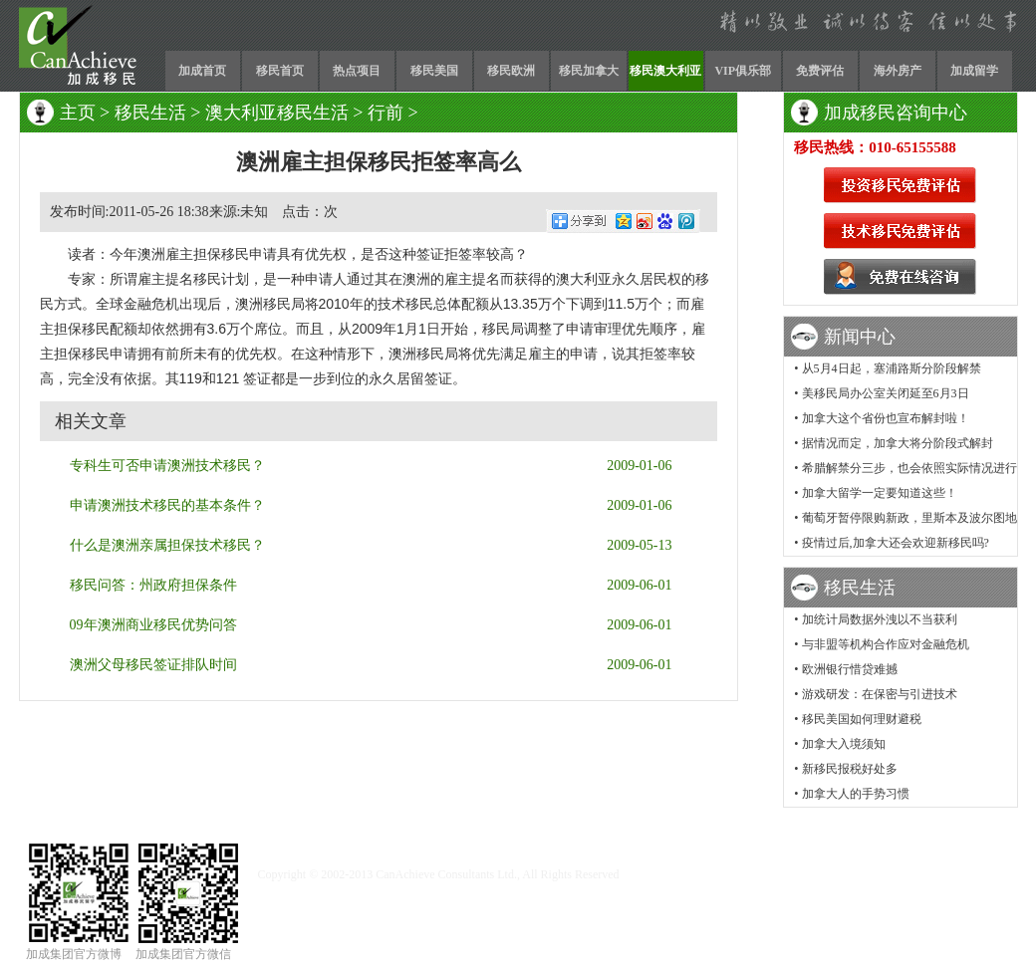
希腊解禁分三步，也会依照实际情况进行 (909, 468)
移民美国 (434, 71)
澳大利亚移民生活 (277, 112)
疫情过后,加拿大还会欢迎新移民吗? (895, 543)
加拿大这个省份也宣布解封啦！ (885, 418)
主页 (78, 112)
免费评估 (820, 71)
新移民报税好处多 (850, 769)
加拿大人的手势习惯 (855, 794)
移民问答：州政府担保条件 (153, 585)
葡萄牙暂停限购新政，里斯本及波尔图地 (909, 518)
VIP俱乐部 (742, 71)
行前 (385, 112)
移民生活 (150, 112)
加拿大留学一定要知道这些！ (879, 493)
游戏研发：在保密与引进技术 (879, 694)
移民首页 (280, 71)
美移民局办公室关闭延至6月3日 (885, 393)
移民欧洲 (511, 71)
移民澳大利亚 (665, 71)
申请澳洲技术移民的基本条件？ (167, 505)
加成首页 (202, 71)
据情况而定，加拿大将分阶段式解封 (897, 443)
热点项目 (357, 71)
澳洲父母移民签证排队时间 (153, 664)
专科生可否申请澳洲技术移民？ (167, 465)
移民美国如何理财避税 (861, 719)
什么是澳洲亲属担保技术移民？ (167, 545)
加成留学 (974, 71)
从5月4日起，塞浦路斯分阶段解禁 (891, 368)
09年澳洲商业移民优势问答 (153, 624)
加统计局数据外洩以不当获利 (879, 619)
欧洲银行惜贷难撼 (850, 669)
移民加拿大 (589, 71)
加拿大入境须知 (844, 744)
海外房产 (897, 71)
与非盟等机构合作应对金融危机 (885, 644)
